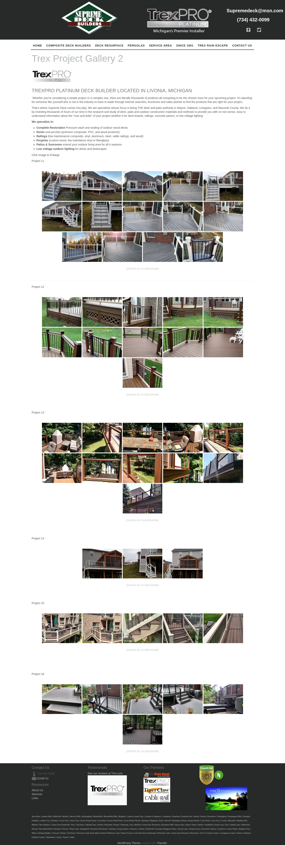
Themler (162, 843)
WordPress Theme (128, 843)
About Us (37, 790)
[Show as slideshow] (142, 268)
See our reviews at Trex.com (105, 773)
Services (37, 794)
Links (35, 798)
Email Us (42, 778)
